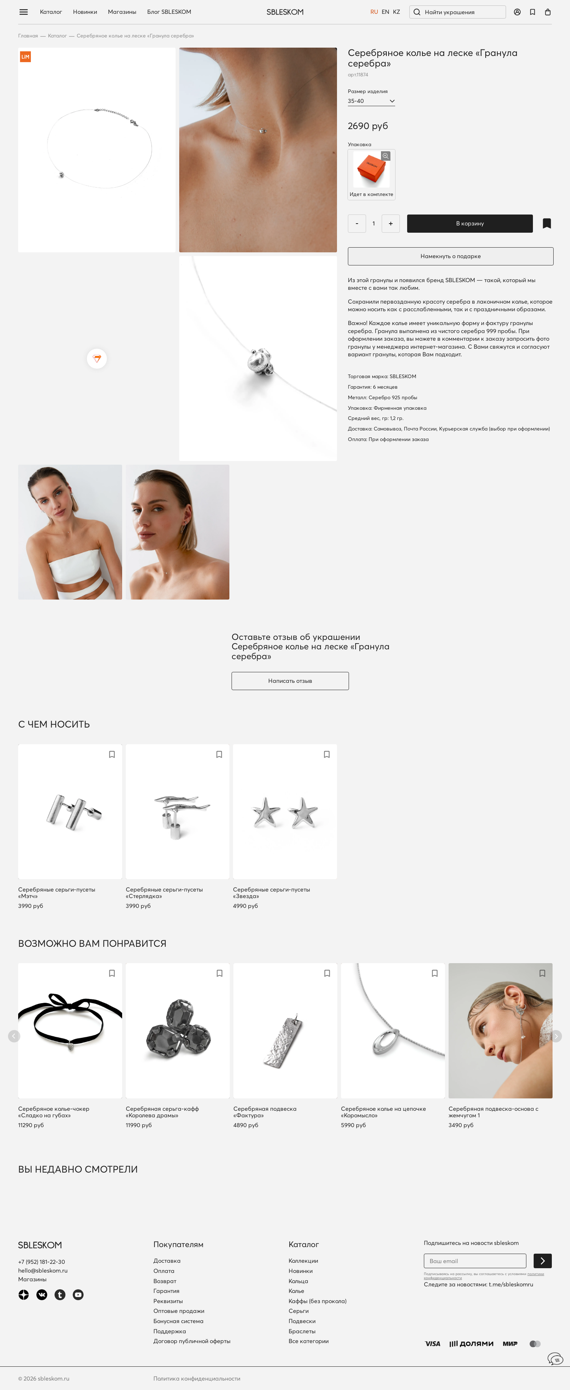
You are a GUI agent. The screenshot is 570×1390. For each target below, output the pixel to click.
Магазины (122, 12)
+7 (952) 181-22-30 (41, 1261)
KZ (396, 12)
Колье (296, 1291)
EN (385, 12)
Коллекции (303, 1261)
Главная (28, 36)
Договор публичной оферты (191, 1341)
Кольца (298, 1281)
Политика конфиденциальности (196, 1378)
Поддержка (169, 1331)
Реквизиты (168, 1301)
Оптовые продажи (178, 1311)
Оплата (163, 1271)
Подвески (302, 1321)
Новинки (85, 12)
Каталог (51, 12)
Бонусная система (178, 1321)
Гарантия (166, 1291)
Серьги (299, 1311)
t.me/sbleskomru (511, 1284)
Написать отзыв (290, 680)
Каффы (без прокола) (317, 1301)
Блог (169, 12)
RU (374, 12)
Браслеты (302, 1331)
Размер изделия (368, 91)
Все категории (309, 1341)
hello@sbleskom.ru (43, 1270)
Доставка (167, 1261)
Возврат (164, 1281)
